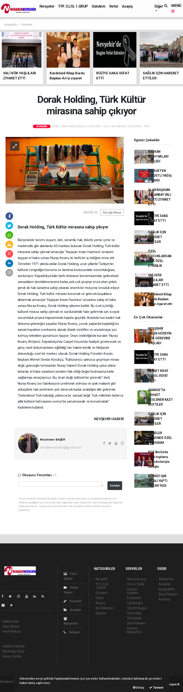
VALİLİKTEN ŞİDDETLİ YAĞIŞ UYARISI (160, 175)
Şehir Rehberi (136, 623)
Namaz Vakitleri (132, 591)
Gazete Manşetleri (134, 630)
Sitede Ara (166, 579)
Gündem (98, 6)
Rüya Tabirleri (168, 594)
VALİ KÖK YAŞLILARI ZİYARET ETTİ (158, 280)
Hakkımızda (10, 621)
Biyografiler (167, 589)
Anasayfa (10, 24)
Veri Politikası (11, 631)
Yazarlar (73, 601)
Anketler (165, 584)
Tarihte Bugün (137, 608)
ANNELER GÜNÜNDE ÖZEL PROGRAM (160, 437)
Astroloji (164, 599)
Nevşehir (46, 6)
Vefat (113, 6)
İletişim (72, 632)
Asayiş (127, 6)
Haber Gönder (12, 656)
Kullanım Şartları (13, 646)
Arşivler (72, 610)
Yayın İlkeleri (11, 626)
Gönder (115, 485)
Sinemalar (134, 613)
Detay (138, 687)
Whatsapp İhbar (13, 651)
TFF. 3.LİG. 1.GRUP (73, 6)
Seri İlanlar (134, 618)
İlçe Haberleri (105, 608)
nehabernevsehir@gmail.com (61, 447)
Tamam (156, 687)
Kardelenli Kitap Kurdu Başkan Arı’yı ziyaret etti (160, 299)
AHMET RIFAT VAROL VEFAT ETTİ (158, 375)
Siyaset (101, 613)
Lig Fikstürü (135, 603)
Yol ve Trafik (135, 584)
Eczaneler (134, 598)
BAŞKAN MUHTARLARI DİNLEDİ (158, 156)
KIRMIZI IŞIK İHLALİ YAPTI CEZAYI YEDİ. (157, 480)
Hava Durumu (136, 579)
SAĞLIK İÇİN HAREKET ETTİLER (157, 237)
